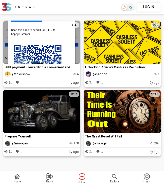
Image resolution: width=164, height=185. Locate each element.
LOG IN (148, 7)
